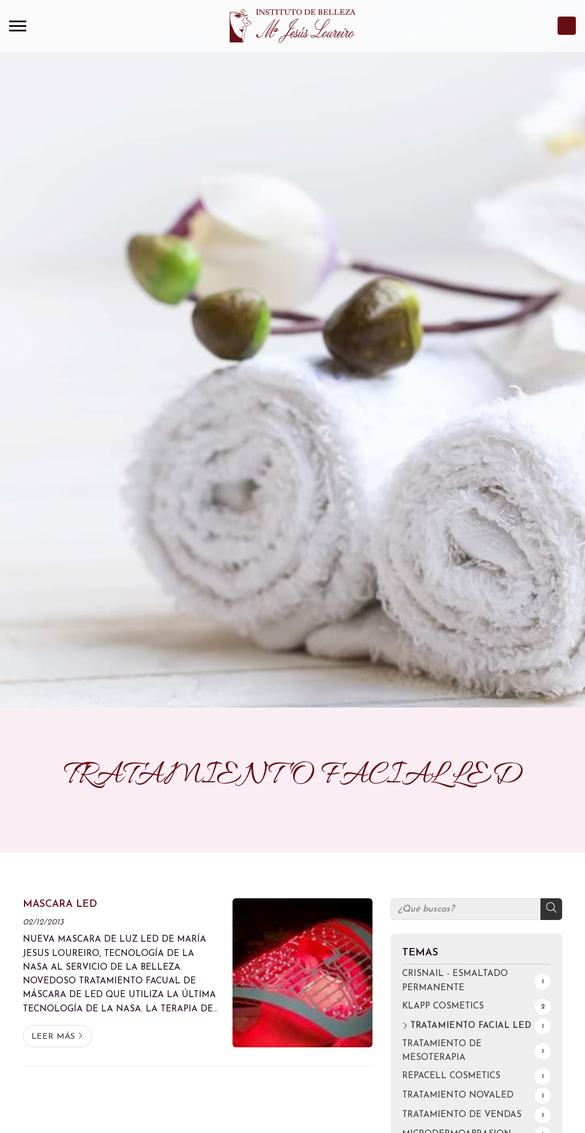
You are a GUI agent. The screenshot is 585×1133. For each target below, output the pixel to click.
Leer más (53, 1036)
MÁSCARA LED (60, 904)
